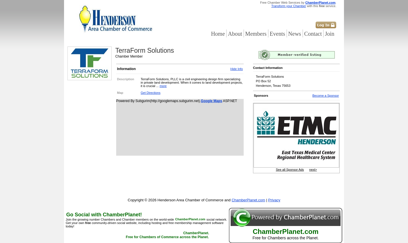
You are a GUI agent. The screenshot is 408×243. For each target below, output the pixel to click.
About (235, 34)
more (163, 86)
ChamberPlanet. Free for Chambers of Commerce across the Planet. (167, 235)
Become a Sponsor (325, 95)
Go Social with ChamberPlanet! (104, 214)
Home (218, 34)
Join (329, 34)
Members (256, 34)
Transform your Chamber (288, 6)
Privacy (274, 200)
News (294, 34)
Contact (313, 34)
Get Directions (151, 92)
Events (277, 34)
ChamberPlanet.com (320, 2)
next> (313, 169)
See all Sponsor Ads (290, 169)
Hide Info (236, 69)
